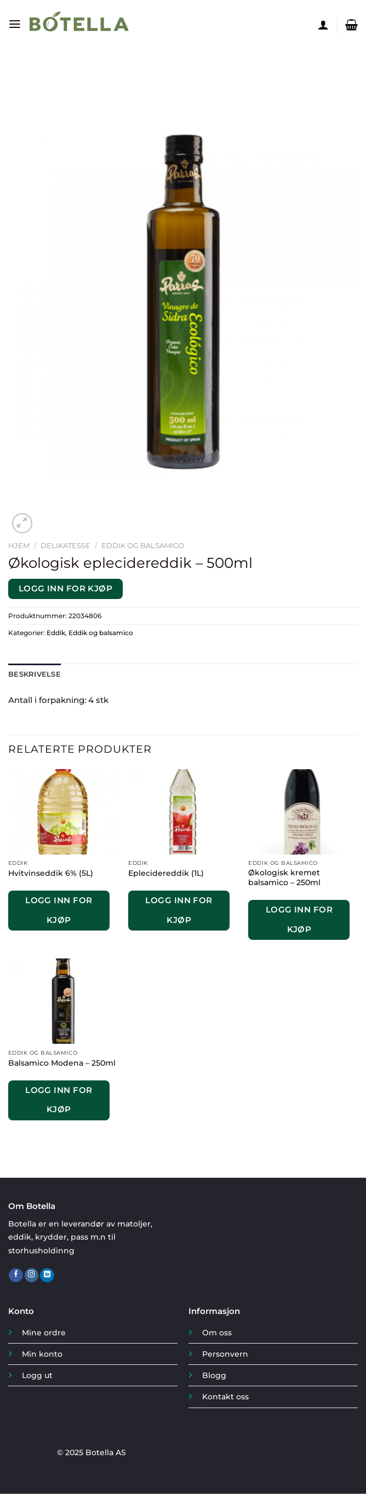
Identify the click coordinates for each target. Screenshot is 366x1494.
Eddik (56, 633)
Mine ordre (44, 1332)
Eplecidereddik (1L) (166, 872)
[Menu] (14, 24)
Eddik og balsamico (142, 545)
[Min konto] (323, 25)
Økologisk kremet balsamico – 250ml (284, 877)
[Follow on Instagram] (32, 1275)
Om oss (217, 1332)
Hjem (19, 545)
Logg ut (37, 1375)
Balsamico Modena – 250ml (62, 1062)
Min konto (42, 1353)
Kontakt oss (225, 1396)
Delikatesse (65, 545)
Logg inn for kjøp (66, 589)
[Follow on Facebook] (16, 1275)
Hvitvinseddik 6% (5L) (50, 872)
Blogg (214, 1375)
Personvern (225, 1353)
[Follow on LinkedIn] (47, 1275)
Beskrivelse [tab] (33, 674)
